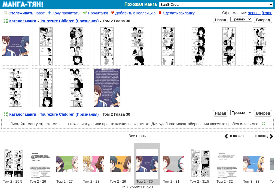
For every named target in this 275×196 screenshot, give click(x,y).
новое (24, 13)
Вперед (263, 20)
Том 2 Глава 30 (116, 21)
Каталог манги (22, 21)
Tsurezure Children (57, 21)
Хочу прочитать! (64, 13)
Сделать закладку (176, 13)
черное (254, 13)
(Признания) (87, 21)
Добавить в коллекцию (133, 13)
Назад (220, 20)
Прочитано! (95, 13)
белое (267, 13)
